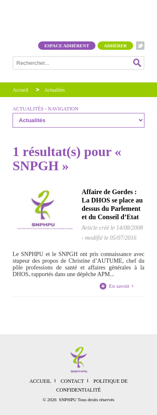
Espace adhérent (66, 45)
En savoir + (121, 286)
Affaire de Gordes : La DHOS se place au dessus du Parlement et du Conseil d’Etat (112, 204)
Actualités (54, 90)
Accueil (20, 90)
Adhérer (115, 45)
